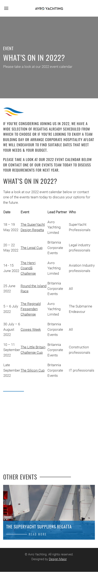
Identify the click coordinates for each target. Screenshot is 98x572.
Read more (38, 534)
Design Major (57, 559)
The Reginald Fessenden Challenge (31, 309)
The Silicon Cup (33, 370)
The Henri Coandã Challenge (28, 268)
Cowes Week (31, 329)
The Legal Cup (31, 248)
